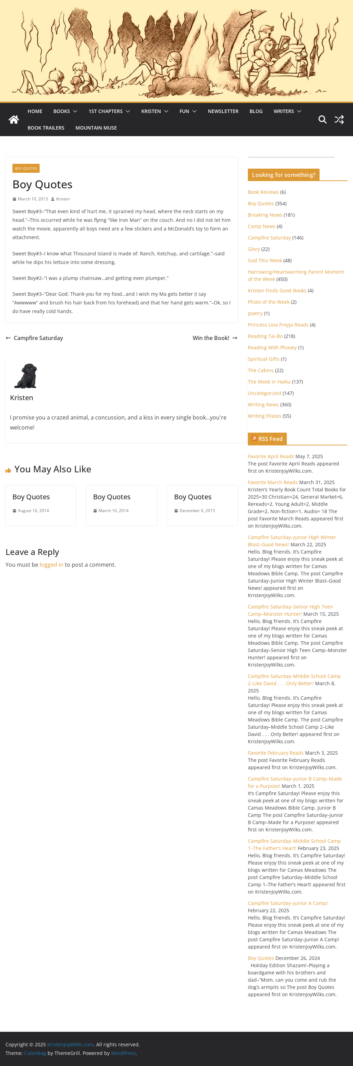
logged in (51, 564)
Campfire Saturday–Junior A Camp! (288, 903)
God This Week (265, 260)
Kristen (151, 111)
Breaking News (265, 214)
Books (61, 111)
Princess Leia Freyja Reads (278, 324)
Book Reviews (263, 192)
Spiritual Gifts (264, 359)
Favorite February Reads (276, 752)
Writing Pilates (264, 416)
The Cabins (261, 370)
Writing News (263, 404)
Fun (184, 111)
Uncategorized (264, 393)
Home (35, 111)
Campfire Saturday (34, 338)
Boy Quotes (26, 168)
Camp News (261, 226)
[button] (74, 111)
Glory (254, 249)
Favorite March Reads (273, 482)
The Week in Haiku (269, 381)
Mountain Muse (96, 127)
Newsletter (223, 111)
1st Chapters (106, 111)
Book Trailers (46, 127)
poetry (255, 313)
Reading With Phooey (272, 347)
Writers (284, 111)
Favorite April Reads (271, 456)
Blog (256, 111)
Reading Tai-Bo (265, 336)
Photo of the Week (269, 302)
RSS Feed (271, 439)
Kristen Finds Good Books (277, 290)
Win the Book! (215, 338)
